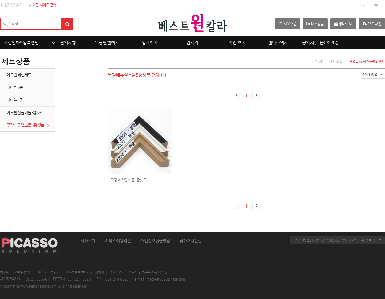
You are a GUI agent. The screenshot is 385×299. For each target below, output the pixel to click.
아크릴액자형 (64, 42)
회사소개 (88, 240)
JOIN (375, 5)
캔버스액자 (278, 42)
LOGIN (359, 5)
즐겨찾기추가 (11, 5)
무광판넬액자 (107, 42)
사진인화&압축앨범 (21, 42)
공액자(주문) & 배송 (320, 42)
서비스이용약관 (118, 240)
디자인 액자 (235, 42)
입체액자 (150, 42)
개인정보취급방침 (155, 240)
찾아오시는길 (191, 240)
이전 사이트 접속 (42, 5)
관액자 (192, 42)
